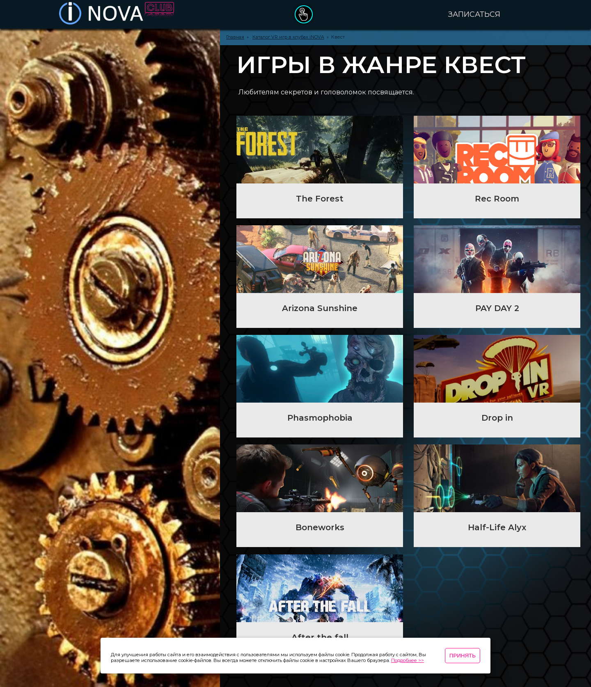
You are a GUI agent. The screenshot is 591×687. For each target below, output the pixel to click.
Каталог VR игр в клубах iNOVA (288, 37)
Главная (235, 37)
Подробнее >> (407, 660)
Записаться (474, 14)
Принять (462, 656)
